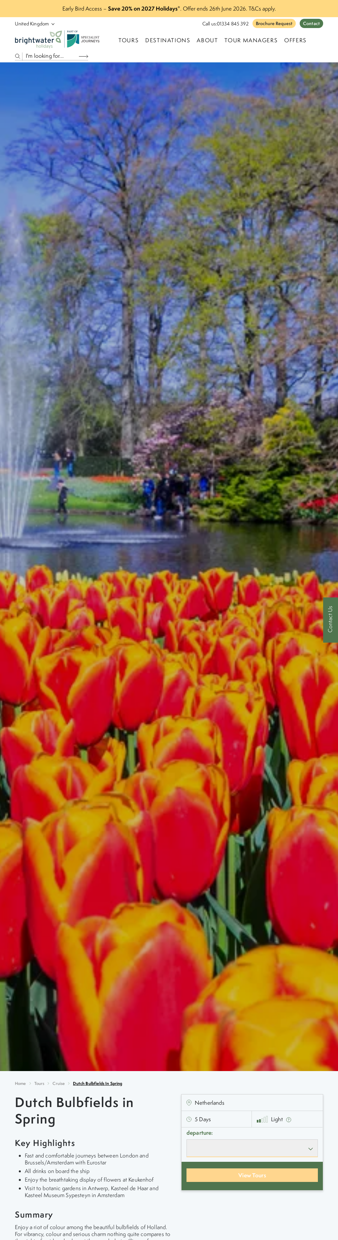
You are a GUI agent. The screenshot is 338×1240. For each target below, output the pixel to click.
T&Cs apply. (262, 8)
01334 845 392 (233, 23)
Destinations (167, 40)
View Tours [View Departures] (252, 1175)
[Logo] (58, 40)
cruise (58, 1083)
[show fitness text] (288, 1119)
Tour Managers (251, 40)
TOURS (128, 40)
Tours (39, 1083)
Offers (295, 40)
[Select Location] (32, 23)
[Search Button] (83, 56)
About (207, 40)
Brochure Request (274, 23)
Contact (311, 23)
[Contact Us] (330, 620)
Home (20, 1083)
